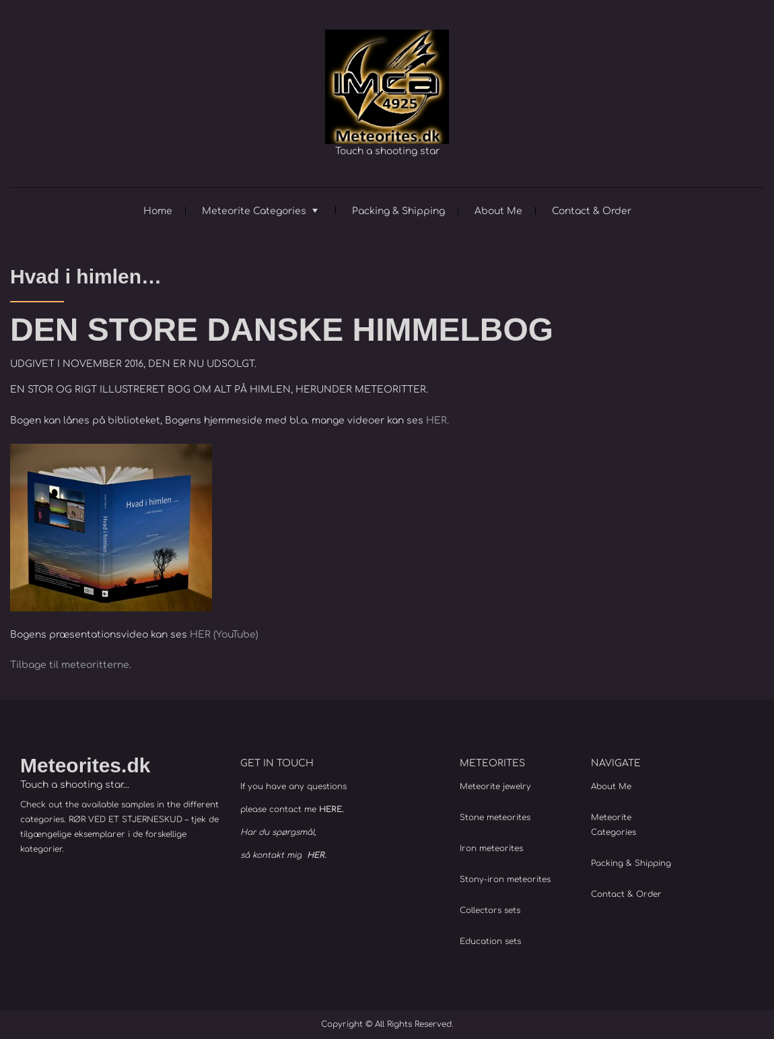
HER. (437, 420)
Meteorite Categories (254, 211)
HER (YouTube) (224, 635)
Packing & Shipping (398, 211)
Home (157, 211)
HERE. (331, 809)
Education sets (490, 941)
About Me (498, 211)
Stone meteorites (495, 817)
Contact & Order (591, 211)
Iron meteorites (491, 848)
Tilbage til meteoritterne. (70, 665)
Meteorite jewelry (495, 786)
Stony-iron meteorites (505, 879)
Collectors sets (490, 910)
